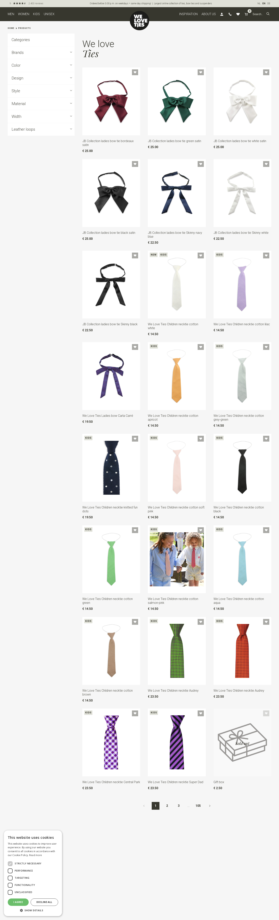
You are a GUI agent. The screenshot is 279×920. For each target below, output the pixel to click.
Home (11, 28)
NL (258, 3)
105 (198, 806)
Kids (36, 14)
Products (24, 28)
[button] (268, 14)
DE (268, 3)
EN (263, 3)
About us (209, 14)
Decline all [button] (44, 902)
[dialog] (33, 873)
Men (11, 14)
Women (23, 14)
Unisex (49, 14)
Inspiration (188, 14)
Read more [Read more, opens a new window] (35, 855)
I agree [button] (18, 902)
